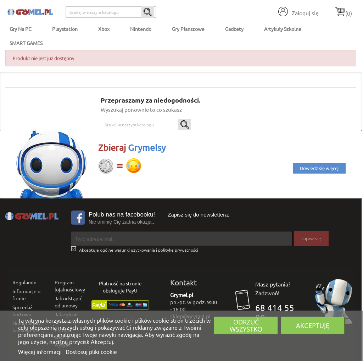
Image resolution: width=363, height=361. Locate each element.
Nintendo (140, 29)
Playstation (65, 29)
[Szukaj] (111, 12)
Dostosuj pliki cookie (91, 351)
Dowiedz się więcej (319, 168)
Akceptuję (312, 325)
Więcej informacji (40, 351)
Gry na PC (21, 29)
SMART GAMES (26, 43)
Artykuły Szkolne (282, 29)
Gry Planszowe (188, 29)
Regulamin (24, 282)
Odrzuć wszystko (246, 325)
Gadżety (234, 29)
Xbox (104, 29)
